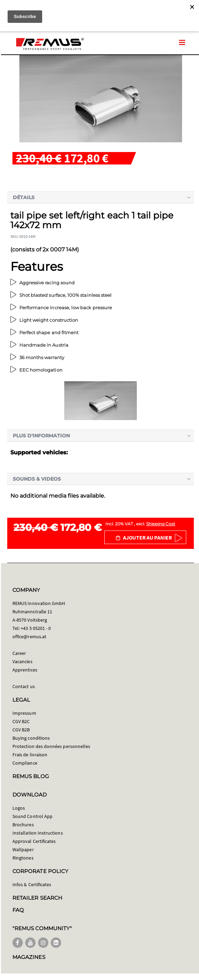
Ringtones (23, 858)
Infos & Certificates (31, 884)
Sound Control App (32, 816)
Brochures (23, 824)
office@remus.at (29, 636)
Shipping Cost (160, 523)
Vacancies (22, 661)
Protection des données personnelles (51, 746)
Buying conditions (31, 738)
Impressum (24, 713)
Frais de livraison (29, 754)
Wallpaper (23, 849)
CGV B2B (21, 730)
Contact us (23, 686)
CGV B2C (21, 721)
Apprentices (24, 670)
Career (19, 653)
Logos (18, 808)
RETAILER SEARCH (37, 898)
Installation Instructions (37, 833)
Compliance (24, 763)
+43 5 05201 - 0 (36, 628)
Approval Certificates (34, 841)
